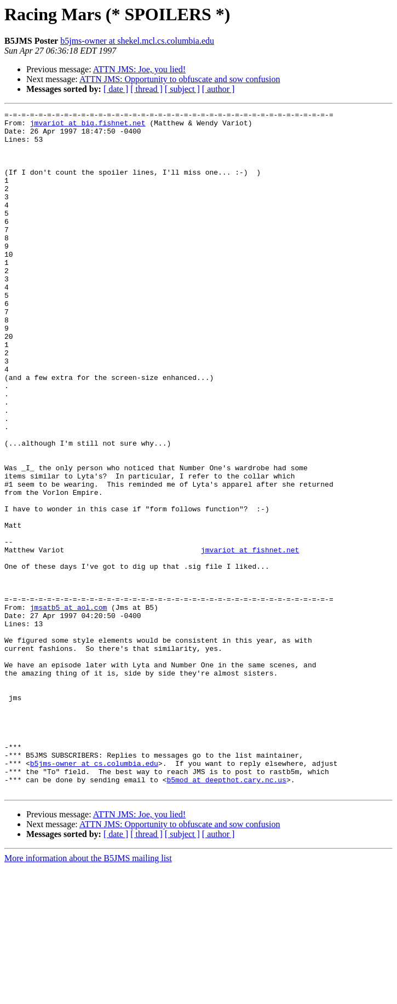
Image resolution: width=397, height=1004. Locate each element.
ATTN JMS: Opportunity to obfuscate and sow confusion (179, 79)
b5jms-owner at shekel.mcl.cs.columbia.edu (137, 40)
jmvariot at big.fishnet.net (88, 126)
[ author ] (218, 89)
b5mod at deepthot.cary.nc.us (226, 914)
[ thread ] (146, 89)
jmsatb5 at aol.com (68, 707)
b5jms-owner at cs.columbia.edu (94, 894)
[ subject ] (182, 89)
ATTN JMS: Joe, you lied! (139, 69)
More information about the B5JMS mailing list (88, 994)
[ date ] (115, 89)
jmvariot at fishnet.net (250, 638)
